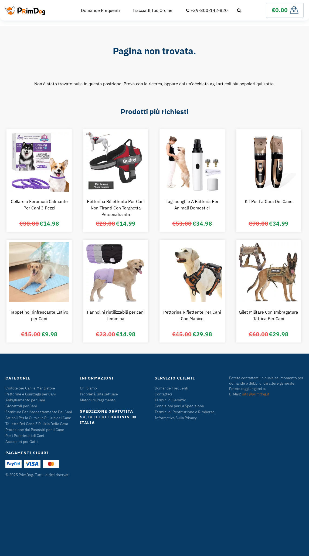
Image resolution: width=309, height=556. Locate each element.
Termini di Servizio (170, 400)
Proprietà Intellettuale (99, 394)
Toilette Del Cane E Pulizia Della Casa (36, 423)
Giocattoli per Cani (21, 406)
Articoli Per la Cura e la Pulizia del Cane (38, 417)
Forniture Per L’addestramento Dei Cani (38, 411)
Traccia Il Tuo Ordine (152, 10)
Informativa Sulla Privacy (176, 417)
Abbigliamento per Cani (25, 400)
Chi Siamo (88, 388)
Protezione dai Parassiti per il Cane (34, 429)
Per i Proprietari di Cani (24, 435)
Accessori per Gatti (21, 441)
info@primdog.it (255, 394)
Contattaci (163, 394)
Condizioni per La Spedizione (179, 406)
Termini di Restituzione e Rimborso (185, 411)
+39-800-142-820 (206, 10)
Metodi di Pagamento (98, 400)
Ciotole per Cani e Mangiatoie (30, 388)
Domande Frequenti (100, 10)
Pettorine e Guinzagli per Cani (30, 394)
